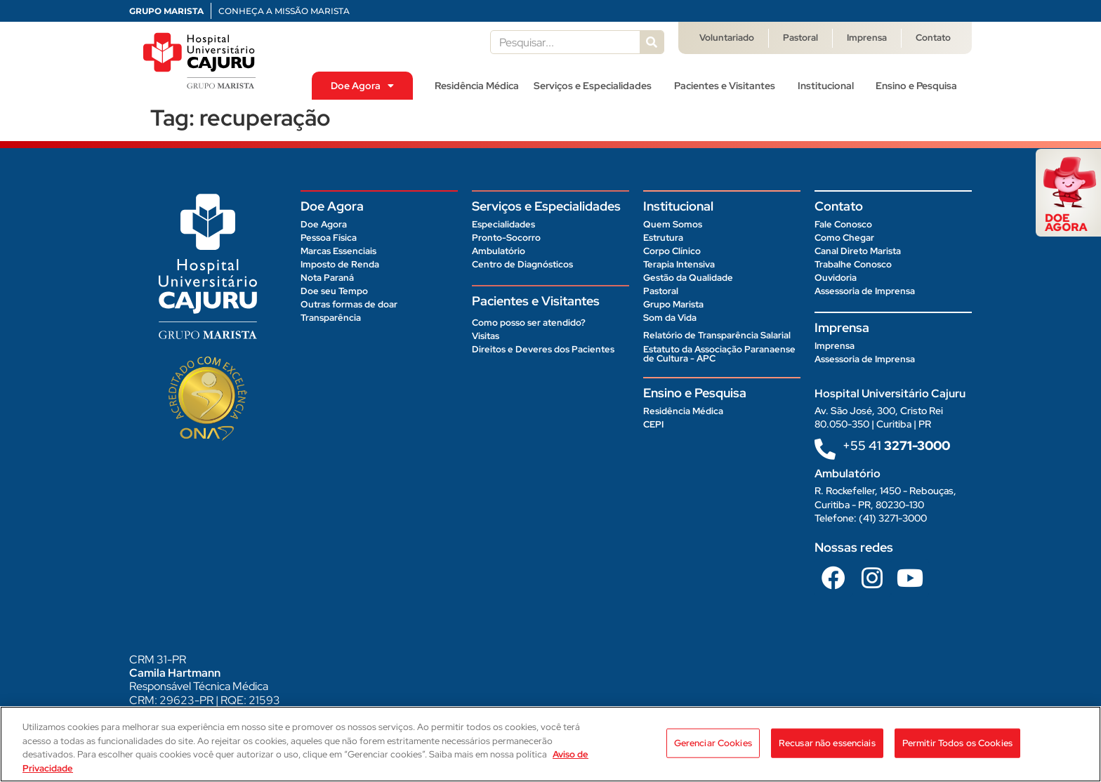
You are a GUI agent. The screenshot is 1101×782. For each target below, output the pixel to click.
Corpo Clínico (672, 251)
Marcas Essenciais (338, 251)
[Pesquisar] (652, 42)
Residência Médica (477, 85)
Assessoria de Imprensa (865, 291)
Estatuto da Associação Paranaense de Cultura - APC (719, 353)
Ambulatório (498, 251)
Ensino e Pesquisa (920, 86)
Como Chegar (844, 238)
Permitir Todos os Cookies (957, 750)
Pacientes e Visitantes (728, 86)
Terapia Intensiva (679, 264)
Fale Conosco (843, 224)
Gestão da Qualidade (688, 278)
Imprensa (867, 38)
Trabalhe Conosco (853, 264)
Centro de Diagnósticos (522, 264)
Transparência (331, 318)
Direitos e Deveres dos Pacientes (543, 349)
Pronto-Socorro (506, 238)
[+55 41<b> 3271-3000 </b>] (825, 449)
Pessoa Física (329, 238)
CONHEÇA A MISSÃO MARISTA (284, 11)
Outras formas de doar (349, 304)
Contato (933, 38)
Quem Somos (672, 224)
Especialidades (503, 224)
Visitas (485, 336)
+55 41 (896, 445)
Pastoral (800, 38)
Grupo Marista (673, 304)
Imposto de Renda (340, 264)
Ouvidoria (836, 278)
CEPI (653, 424)
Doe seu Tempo (334, 291)
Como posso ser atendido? (529, 323)
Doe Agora (362, 86)
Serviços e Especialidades (596, 86)
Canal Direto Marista (858, 251)
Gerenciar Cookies (713, 750)
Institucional (829, 86)
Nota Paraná (327, 278)
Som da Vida (670, 318)
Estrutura (663, 238)
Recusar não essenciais (827, 750)
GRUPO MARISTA (166, 11)
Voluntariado (726, 38)
